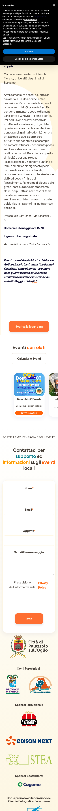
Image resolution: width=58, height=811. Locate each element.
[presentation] (27, 601)
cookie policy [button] (30, 19)
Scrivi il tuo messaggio (29, 552)
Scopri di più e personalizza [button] (29, 59)
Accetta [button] (29, 51)
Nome (29, 488)
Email (29, 509)
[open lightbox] (29, 306)
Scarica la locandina (29, 326)
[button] (54, 4)
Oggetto (29, 530)
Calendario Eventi (29, 358)
